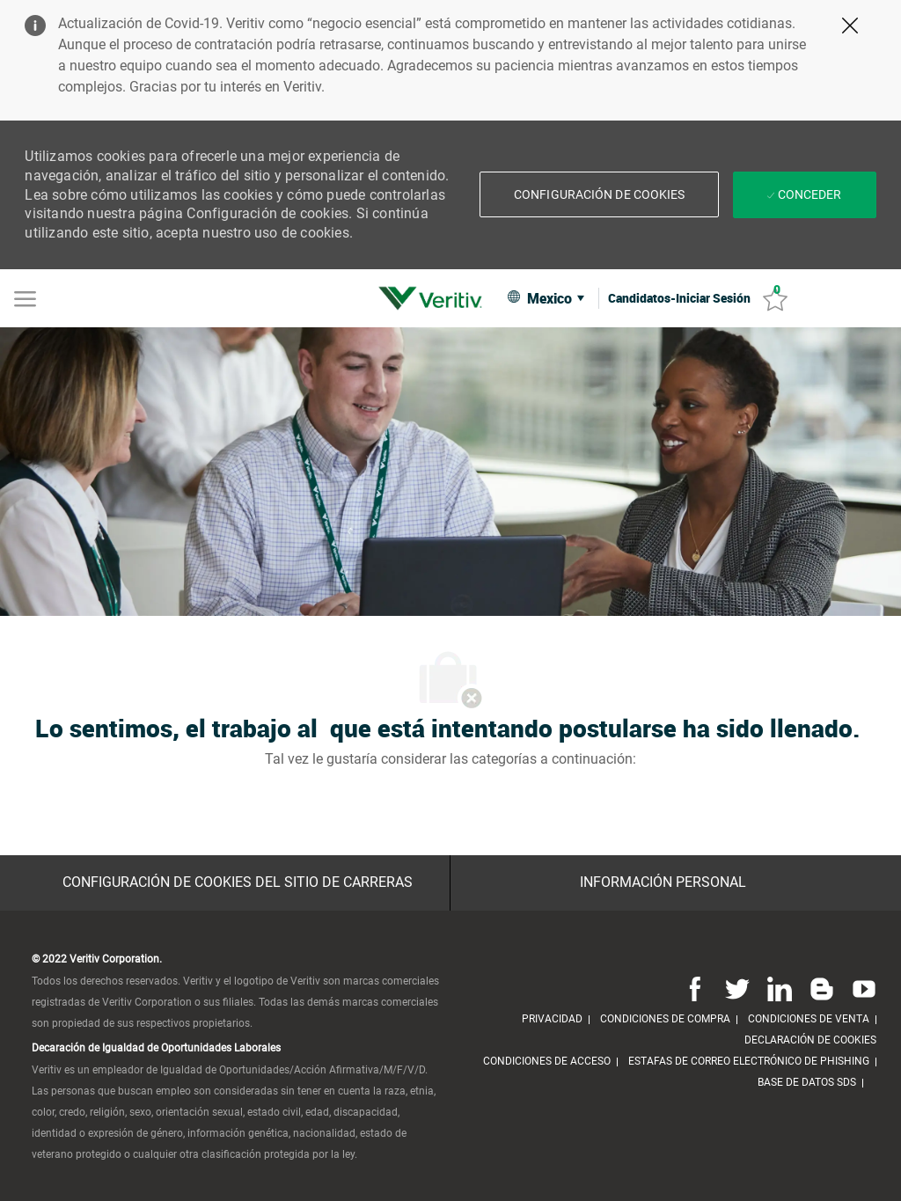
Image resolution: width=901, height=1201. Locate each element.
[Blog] (821, 989)
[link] (434, 298)
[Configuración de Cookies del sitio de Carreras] (237, 882)
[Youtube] (860, 989)
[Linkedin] (779, 989)
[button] (545, 297)
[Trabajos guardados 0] (775, 299)
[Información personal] (663, 882)
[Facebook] (695, 989)
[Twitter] (737, 989)
